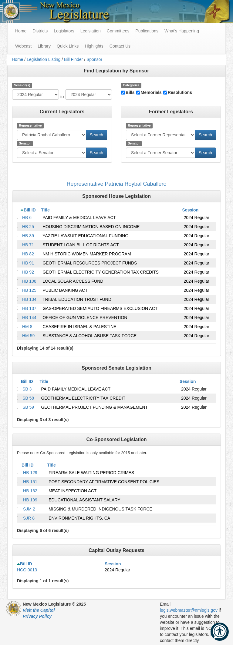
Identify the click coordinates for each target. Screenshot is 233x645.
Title (45, 210)
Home (17, 59)
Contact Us (120, 46)
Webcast (23, 46)
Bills (130, 92)
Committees (118, 30)
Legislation (90, 30)
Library (44, 46)
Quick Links (68, 46)
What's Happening (181, 30)
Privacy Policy (37, 616)
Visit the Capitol (39, 610)
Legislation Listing (43, 59)
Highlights (94, 46)
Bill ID (30, 210)
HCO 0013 (27, 569)
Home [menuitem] (20, 30)
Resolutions (180, 92)
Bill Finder (73, 59)
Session (190, 210)
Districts (40, 30)
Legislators (64, 30)
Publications (146, 30)
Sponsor (94, 59)
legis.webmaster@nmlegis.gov (189, 610)
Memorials (151, 92)
